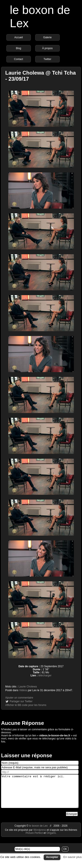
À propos (47, 48)
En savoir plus (72, 857)
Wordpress (40, 836)
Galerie (47, 37)
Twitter (47, 59)
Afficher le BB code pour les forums (25, 705)
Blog (18, 48)
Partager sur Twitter (21, 701)
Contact (18, 59)
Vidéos (23, 690)
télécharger (44, 675)
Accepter (52, 857)
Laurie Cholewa (28, 686)
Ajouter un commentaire (19, 697)
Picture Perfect (34, 839)
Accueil (18, 37)
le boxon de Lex (38, 832)
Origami (51, 839)
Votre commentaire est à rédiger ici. (40, 794)
